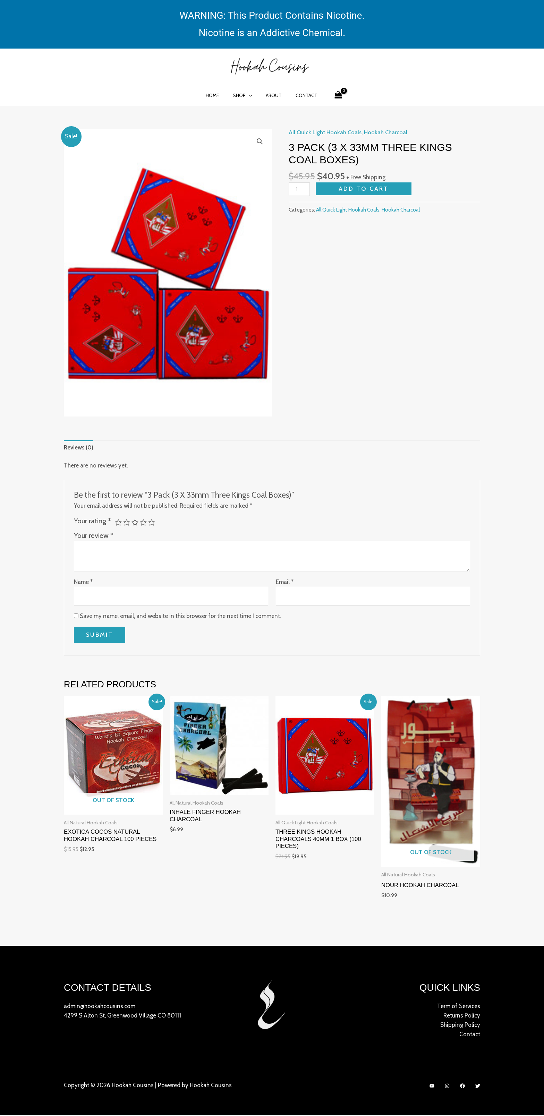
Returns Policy (461, 1015)
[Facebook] (462, 1086)
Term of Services (458, 1006)
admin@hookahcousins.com (99, 1006)
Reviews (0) (79, 447)
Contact (300, 95)
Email (285, 582)
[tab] (79, 447)
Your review (93, 535)
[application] (251, 95)
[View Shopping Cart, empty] (330, 95)
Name (83, 582)
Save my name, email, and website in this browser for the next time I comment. (180, 616)
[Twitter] (477, 1086)
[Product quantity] (299, 189)
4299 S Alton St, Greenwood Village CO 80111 (122, 1015)
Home (218, 95)
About (272, 95)
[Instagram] (447, 1086)
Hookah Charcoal (387, 132)
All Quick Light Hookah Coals (326, 132)
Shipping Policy (460, 1025)
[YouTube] (432, 1086)
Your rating (92, 520)
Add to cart (364, 188)
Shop (244, 95)
